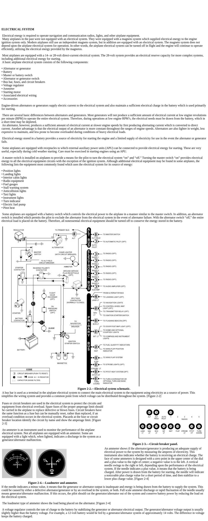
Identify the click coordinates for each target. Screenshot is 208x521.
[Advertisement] (104, 9)
